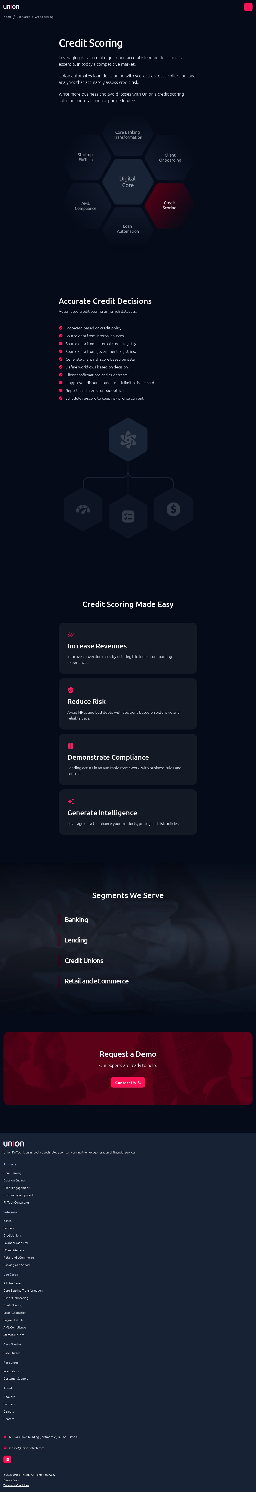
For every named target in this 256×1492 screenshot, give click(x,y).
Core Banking (12, 1173)
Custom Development (18, 1195)
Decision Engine (14, 1180)
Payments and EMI (15, 1242)
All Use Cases (12, 1283)
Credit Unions (12, 1235)
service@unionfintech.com (26, 1448)
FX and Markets (13, 1250)
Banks (7, 1220)
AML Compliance (14, 1327)
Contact (8, 1419)
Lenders (8, 1228)
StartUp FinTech (13, 1334)
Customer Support (15, 1378)
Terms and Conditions (16, 1485)
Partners (9, 1404)
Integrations (11, 1371)
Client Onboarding (15, 1298)
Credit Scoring (12, 1305)
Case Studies (11, 1353)
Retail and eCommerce (18, 1257)
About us (9, 1396)
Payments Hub (13, 1320)
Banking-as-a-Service (17, 1265)
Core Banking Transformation (23, 1290)
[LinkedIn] (128, 1456)
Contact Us (128, 1082)
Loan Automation (14, 1312)
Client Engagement (16, 1187)
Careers (8, 1411)
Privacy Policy (11, 1480)
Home (7, 16)
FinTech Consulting (16, 1202)
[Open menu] (248, 7)
